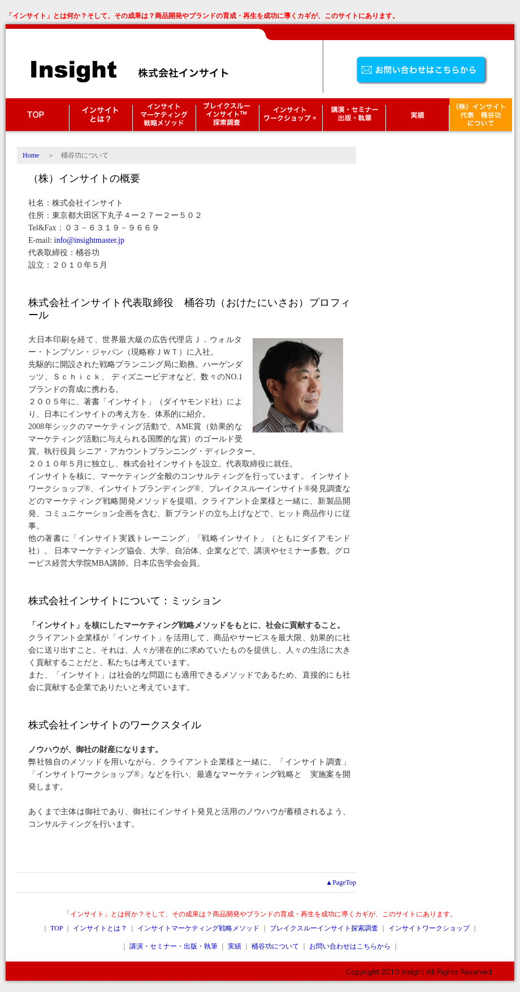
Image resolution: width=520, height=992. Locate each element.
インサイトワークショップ (290, 118)
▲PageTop (341, 882)
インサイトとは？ (100, 118)
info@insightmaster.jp (89, 240)
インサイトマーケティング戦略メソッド (164, 118)
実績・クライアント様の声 (417, 118)
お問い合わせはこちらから (350, 946)
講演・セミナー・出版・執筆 (353, 118)
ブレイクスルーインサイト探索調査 (227, 118)
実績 (234, 946)
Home (31, 155)
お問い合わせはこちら (424, 70)
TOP (37, 118)
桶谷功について (275, 946)
